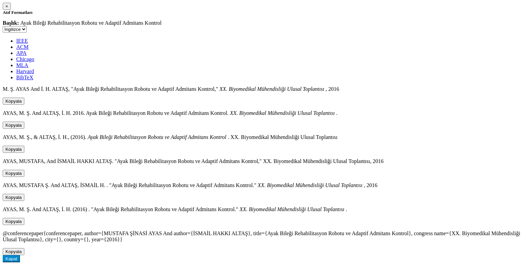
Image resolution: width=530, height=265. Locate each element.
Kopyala (13, 101)
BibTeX (24, 77)
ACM (22, 47)
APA (21, 53)
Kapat (11, 258)
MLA (22, 65)
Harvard (25, 71)
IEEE (22, 41)
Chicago (25, 59)
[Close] (7, 6)
